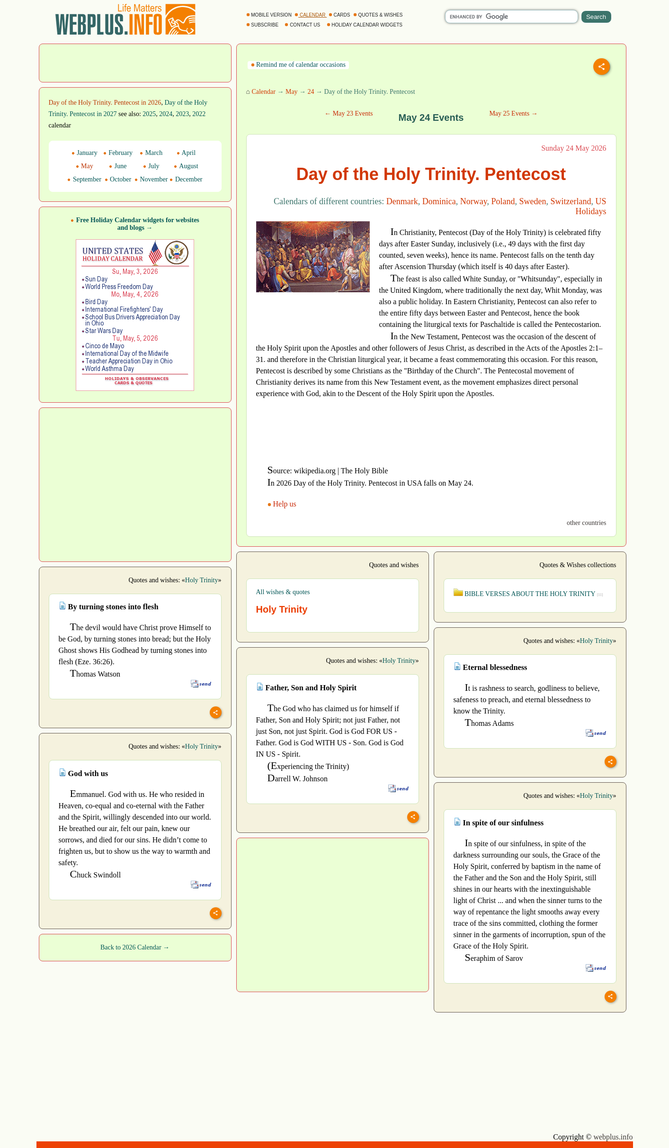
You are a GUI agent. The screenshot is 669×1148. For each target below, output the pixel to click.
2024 (165, 114)
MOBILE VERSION (269, 15)
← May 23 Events (348, 113)
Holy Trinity (201, 580)
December (185, 179)
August (186, 166)
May (291, 91)
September (84, 179)
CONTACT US (303, 24)
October (118, 179)
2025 (149, 114)
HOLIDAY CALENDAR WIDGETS (365, 24)
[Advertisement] (135, 62)
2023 (182, 114)
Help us (283, 504)
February (118, 152)
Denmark (402, 201)
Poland (503, 201)
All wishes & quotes (283, 592)
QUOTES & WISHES (378, 15)
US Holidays (591, 206)
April (186, 152)
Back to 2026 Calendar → (134, 947)
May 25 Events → (513, 113)
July (151, 166)
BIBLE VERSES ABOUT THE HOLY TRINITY (528, 593)
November (151, 179)
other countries (587, 522)
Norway (473, 201)
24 (311, 91)
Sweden (532, 201)
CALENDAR (310, 15)
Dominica (439, 201)
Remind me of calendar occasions (298, 64)
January (84, 152)
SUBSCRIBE (263, 24)
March (151, 152)
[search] (511, 16)
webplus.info (613, 1137)
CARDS (340, 15)
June (117, 166)
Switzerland (571, 201)
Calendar (263, 91)
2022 (198, 114)
